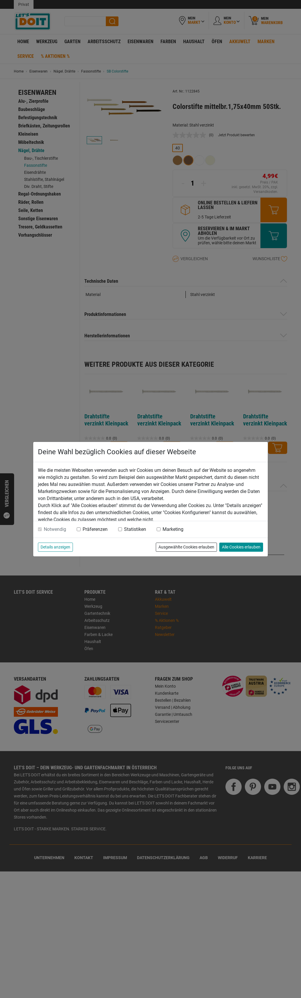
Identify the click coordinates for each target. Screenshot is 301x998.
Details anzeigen (55, 547)
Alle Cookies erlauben (241, 547)
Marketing (173, 529)
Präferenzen (95, 529)
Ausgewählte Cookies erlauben (186, 547)
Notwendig (55, 529)
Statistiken (135, 529)
